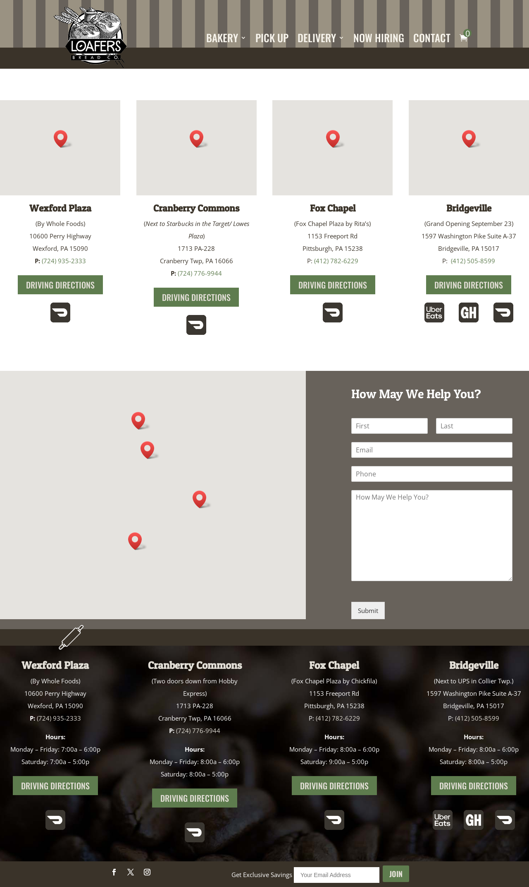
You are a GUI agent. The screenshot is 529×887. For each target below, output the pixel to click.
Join (396, 873)
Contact (431, 37)
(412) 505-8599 (473, 261)
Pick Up (271, 37)
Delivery (317, 37)
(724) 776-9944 (200, 273)
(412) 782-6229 (336, 261)
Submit (368, 610)
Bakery (222, 37)
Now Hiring (378, 37)
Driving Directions (60, 285)
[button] (199, 139)
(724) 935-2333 (64, 261)
